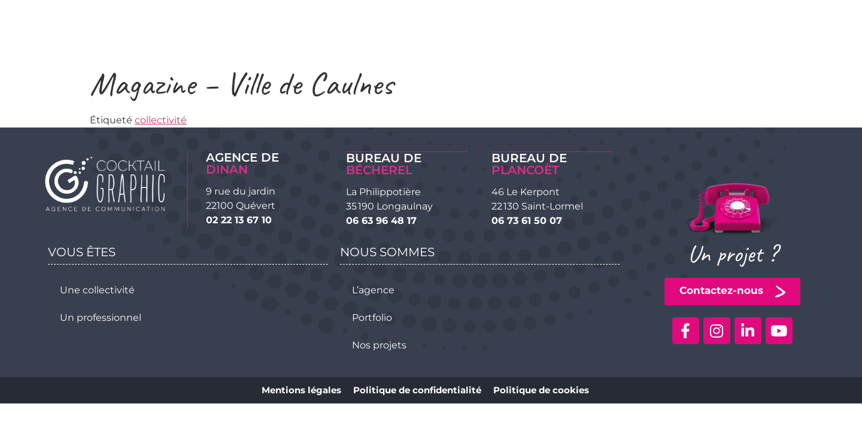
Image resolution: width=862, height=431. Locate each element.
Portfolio (372, 317)
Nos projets (379, 344)
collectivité (161, 120)
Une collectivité (97, 289)
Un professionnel (100, 317)
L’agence (373, 289)
